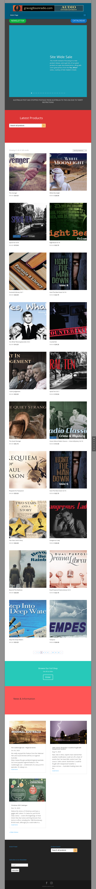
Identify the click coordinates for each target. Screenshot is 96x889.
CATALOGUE (79, 20)
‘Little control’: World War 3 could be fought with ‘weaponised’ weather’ (66, 748)
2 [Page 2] (39, 652)
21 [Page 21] (55, 652)
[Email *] (19, 865)
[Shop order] (79, 150)
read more (14, 769)
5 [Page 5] (45, 652)
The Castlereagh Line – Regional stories (23, 748)
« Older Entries (13, 832)
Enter (48, 677)
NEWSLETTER (17, 20)
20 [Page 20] (53, 652)
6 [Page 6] (47, 652)
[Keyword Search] (25, 125)
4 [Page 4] (43, 652)
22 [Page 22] (58, 652)
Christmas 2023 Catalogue (19, 805)
